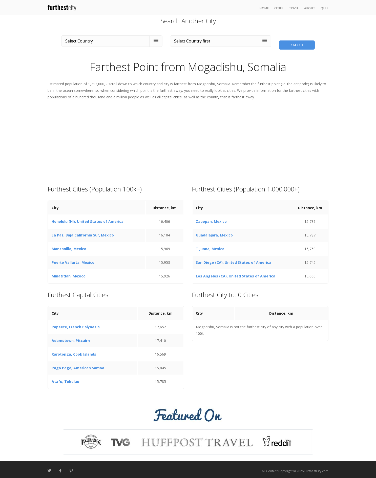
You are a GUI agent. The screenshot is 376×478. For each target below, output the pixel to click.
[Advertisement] (188, 139)
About (309, 8)
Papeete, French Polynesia (76, 324)
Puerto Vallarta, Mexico (73, 259)
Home (264, 8)
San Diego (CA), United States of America (233, 259)
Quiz (324, 8)
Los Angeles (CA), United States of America (235, 273)
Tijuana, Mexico (210, 245)
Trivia (294, 8)
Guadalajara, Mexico (214, 232)
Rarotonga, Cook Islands (74, 351)
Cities (279, 8)
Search (296, 40)
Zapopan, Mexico (211, 218)
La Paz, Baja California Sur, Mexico (83, 232)
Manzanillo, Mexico (69, 245)
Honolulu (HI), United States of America (87, 218)
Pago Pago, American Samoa (78, 365)
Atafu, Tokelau (65, 378)
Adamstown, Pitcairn (71, 337)
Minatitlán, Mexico (69, 273)
